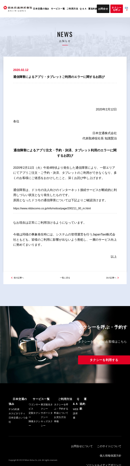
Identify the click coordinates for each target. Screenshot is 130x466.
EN (126, 9)
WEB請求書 (75, 420)
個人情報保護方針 (111, 450)
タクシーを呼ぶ (117, 8)
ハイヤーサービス (111, 453)
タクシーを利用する (104, 368)
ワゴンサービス (34, 414)
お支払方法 (60, 425)
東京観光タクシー (47, 414)
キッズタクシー (47, 431)
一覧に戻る (65, 285)
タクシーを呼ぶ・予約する (61, 414)
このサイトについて (90, 450)
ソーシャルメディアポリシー (85, 453)
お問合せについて (70, 450)
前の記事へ (20, 285)
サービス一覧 (58, 8)
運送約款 (93, 8)
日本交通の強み (41, 8)
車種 (56, 429)
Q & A (83, 8)
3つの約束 (14, 412)
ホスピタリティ (17, 416)
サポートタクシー (47, 422)
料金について (61, 420)
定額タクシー (34, 422)
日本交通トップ (111, 456)
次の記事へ (109, 285)
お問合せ (103, 8)
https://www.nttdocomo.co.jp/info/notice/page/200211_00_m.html (56, 212)
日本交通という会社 (18, 422)
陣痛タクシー (34, 431)
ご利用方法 (72, 8)
